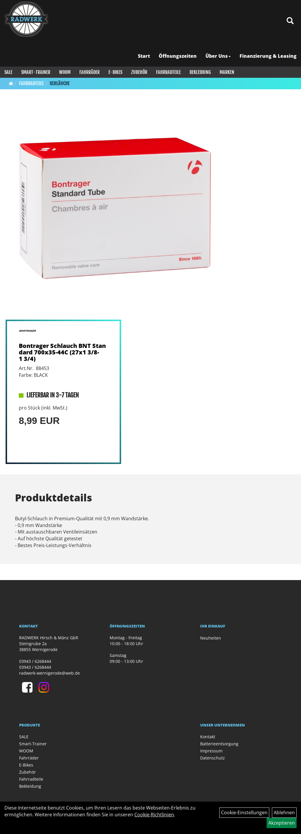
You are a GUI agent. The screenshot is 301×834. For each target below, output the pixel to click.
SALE (8, 72)
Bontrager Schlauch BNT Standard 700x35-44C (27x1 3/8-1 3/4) (62, 352)
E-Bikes (115, 72)
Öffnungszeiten (178, 56)
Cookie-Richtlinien (154, 814)
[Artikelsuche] (290, 21)
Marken (227, 72)
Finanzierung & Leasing (268, 56)
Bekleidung (200, 72)
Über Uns (218, 56)
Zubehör (139, 72)
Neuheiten (210, 638)
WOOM (65, 72)
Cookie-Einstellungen (244, 812)
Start (144, 56)
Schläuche (60, 83)
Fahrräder (89, 72)
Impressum (211, 751)
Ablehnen (284, 812)
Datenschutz (212, 758)
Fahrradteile (168, 72)
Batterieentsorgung (219, 744)
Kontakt (207, 736)
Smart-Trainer (35, 72)
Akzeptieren (281, 823)
